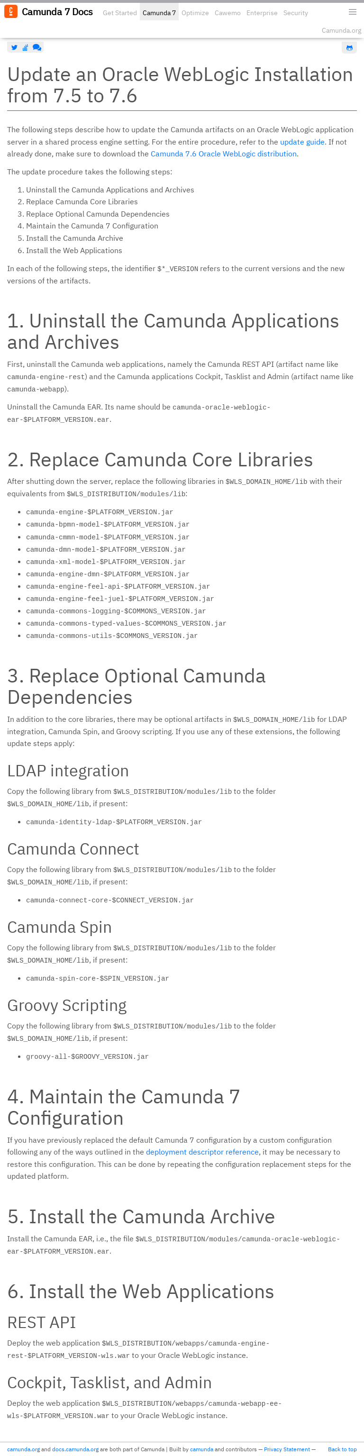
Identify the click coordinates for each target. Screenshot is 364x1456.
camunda (201, 1449)
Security (295, 13)
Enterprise (262, 13)
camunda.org (23, 1449)
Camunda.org (341, 30)
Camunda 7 (159, 13)
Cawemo (228, 13)
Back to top (342, 1449)
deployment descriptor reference (202, 1151)
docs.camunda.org (75, 1449)
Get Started (120, 13)
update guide (302, 141)
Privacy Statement (287, 1449)
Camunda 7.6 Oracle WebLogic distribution (224, 153)
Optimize (195, 13)
